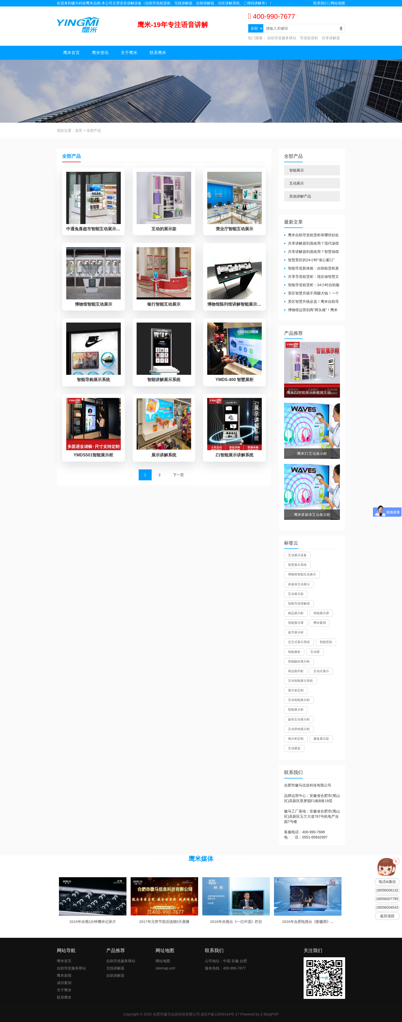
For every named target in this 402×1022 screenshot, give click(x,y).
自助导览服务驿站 (281, 38)
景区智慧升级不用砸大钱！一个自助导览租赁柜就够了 (311, 293)
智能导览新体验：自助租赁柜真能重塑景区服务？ (311, 268)
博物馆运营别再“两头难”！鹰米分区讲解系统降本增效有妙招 (311, 310)
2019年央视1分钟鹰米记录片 (93, 922)
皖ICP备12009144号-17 (220, 1014)
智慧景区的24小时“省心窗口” (311, 260)
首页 (78, 130)
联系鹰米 (158, 52)
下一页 (178, 483)
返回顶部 (387, 916)
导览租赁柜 (309, 38)
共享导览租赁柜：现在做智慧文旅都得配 (311, 276)
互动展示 (296, 183)
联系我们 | (322, 3)
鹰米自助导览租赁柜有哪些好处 (313, 235)
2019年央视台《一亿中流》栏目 (236, 922)
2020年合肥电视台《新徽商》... (307, 922)
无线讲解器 (115, 968)
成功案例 (64, 983)
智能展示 (296, 170)
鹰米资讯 (100, 52)
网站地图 (338, 3)
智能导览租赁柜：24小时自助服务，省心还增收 (311, 285)
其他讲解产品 (300, 196)
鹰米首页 (71, 52)
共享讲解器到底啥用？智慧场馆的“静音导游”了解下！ (311, 252)
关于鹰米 (129, 52)
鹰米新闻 (64, 975)
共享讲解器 (331, 38)
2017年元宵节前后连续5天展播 (164, 922)
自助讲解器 (115, 975)
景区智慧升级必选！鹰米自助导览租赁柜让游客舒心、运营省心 (311, 301)
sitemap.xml (165, 968)
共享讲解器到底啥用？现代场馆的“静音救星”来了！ (311, 243)
